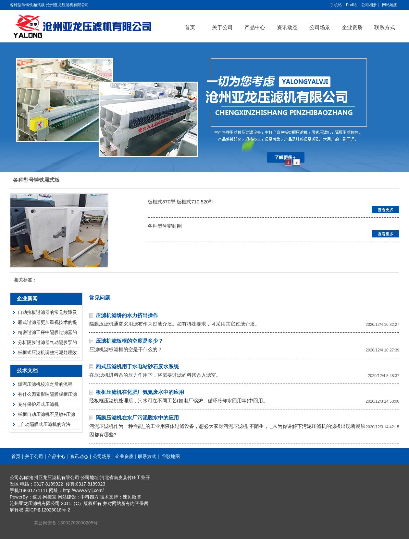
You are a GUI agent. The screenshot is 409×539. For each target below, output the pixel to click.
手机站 (336, 5)
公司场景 (319, 27)
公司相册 (369, 5)
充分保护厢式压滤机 (38, 404)
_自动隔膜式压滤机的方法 (44, 424)
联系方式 (384, 27)
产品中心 (254, 27)
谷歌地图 (171, 456)
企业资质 (352, 27)
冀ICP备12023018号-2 (47, 509)
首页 (190, 27)
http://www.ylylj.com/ (83, 490)
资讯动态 (287, 27)
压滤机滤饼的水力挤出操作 (127, 315)
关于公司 (222, 27)
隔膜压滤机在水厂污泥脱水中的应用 (137, 417)
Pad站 (351, 5)
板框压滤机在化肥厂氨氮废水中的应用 (140, 392)
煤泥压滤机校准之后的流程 (45, 384)
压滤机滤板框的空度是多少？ (129, 341)
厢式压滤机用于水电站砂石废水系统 (137, 366)
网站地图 (390, 5)
